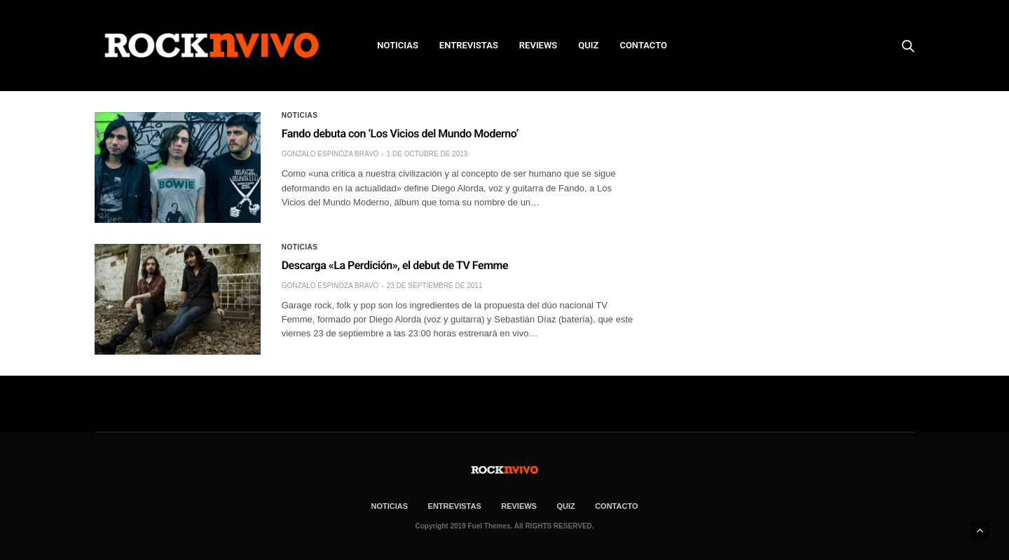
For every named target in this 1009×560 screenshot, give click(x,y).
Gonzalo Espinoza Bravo (330, 154)
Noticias (300, 115)
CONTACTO (643, 45)
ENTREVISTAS (468, 45)
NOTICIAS (397, 45)
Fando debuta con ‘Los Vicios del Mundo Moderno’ (400, 133)
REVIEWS (538, 45)
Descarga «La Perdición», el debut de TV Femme (395, 265)
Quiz (588, 45)
